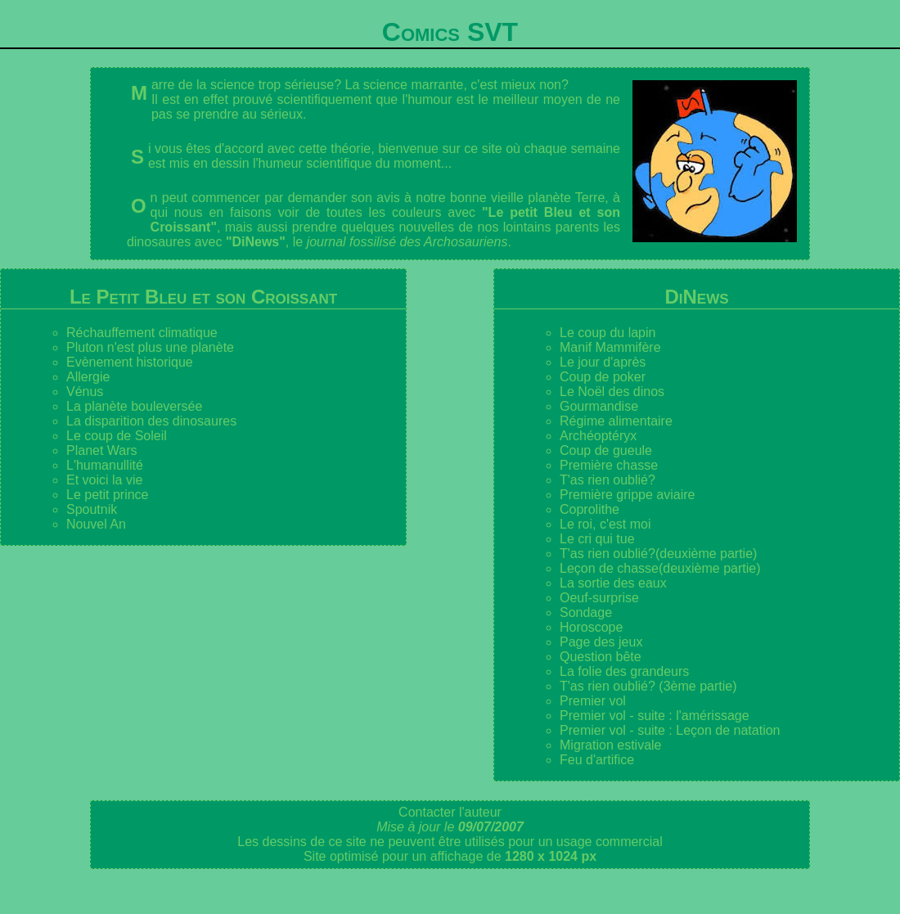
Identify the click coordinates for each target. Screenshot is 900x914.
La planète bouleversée (134, 406)
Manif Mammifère (610, 347)
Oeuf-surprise (599, 598)
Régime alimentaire (616, 421)
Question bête (600, 657)
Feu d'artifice (597, 760)
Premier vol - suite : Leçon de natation (670, 730)
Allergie (88, 377)
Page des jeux (601, 642)
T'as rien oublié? (607, 480)
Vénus (84, 391)
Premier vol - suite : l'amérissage (654, 716)
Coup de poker (603, 377)
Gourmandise (599, 406)
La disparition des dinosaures (151, 421)
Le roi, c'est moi (605, 524)
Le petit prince (107, 495)
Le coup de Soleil (116, 436)
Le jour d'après (603, 362)
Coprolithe (589, 509)
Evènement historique (129, 362)
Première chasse (609, 465)
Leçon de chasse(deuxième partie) (660, 568)
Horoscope (591, 627)
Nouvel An (96, 524)
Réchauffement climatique (142, 333)
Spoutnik (91, 509)
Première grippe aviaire (627, 495)
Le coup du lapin (607, 333)
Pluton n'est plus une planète (150, 347)
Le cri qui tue (597, 539)
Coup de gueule (606, 450)
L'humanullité (104, 465)
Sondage (586, 612)
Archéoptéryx (598, 436)
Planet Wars (101, 450)
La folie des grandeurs (624, 671)
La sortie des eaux (613, 583)
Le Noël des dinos (612, 391)
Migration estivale (611, 745)
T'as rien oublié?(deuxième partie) (658, 554)
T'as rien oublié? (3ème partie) (648, 686)
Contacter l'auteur (450, 812)
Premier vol (593, 701)
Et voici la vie (104, 480)
